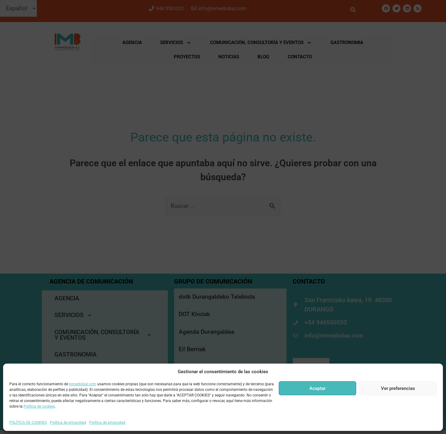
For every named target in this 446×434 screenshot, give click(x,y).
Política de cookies (39, 406)
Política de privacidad (68, 422)
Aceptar (317, 388)
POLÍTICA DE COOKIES (28, 422)
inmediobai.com (82, 384)
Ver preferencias (398, 388)
